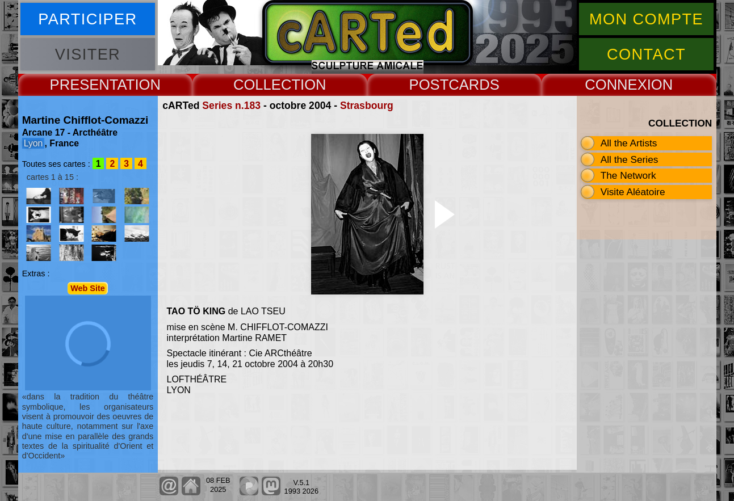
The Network (628, 175)
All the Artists (629, 143)
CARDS (474, 84)
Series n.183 (231, 105)
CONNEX (616, 84)
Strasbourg (366, 105)
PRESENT (84, 84)
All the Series (629, 159)
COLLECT (266, 84)
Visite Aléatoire (633, 191)
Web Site (87, 288)
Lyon (33, 143)
